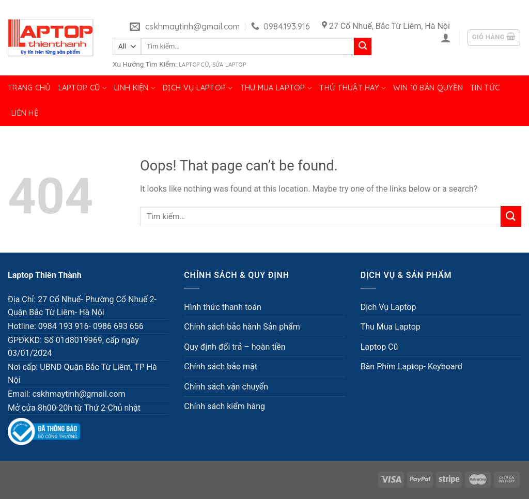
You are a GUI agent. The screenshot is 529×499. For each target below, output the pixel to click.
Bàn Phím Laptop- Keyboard (411, 366)
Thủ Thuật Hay (352, 88)
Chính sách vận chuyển (226, 387)
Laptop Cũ (194, 64)
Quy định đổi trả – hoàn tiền (234, 347)
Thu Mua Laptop (276, 88)
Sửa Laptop (229, 64)
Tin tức (485, 87)
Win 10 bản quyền (428, 87)
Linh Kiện (134, 88)
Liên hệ (24, 113)
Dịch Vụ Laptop (198, 88)
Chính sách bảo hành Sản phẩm (242, 327)
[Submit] (362, 46)
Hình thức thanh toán (222, 307)
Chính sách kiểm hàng (224, 406)
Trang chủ (29, 87)
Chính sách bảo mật (220, 366)
